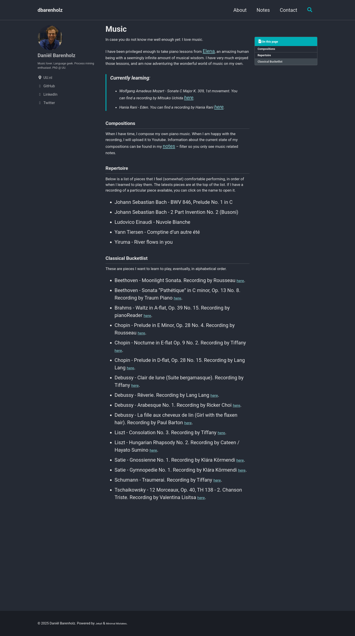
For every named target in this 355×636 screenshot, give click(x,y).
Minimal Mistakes (121, 623)
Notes (260, 10)
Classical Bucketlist (274, 66)
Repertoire (267, 58)
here (141, 123)
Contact (286, 10)
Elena (238, 54)
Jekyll (100, 623)
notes (112, 197)
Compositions (269, 50)
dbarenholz (50, 10)
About (237, 10)
